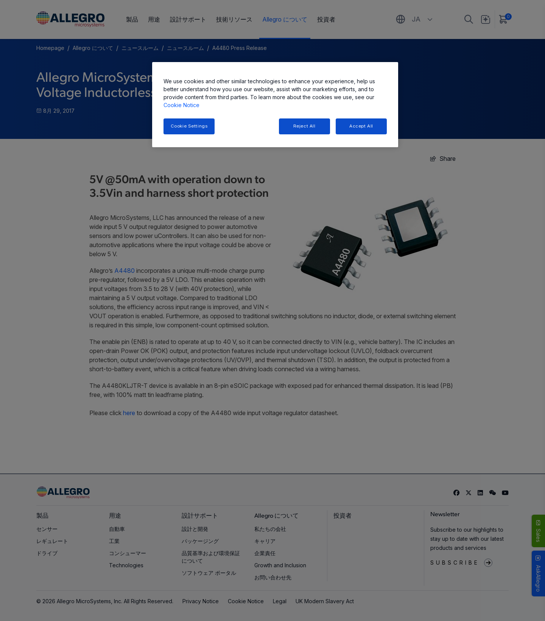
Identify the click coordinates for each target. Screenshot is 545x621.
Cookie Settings (189, 126)
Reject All (304, 126)
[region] (275, 104)
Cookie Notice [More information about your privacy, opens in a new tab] (181, 105)
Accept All (361, 126)
